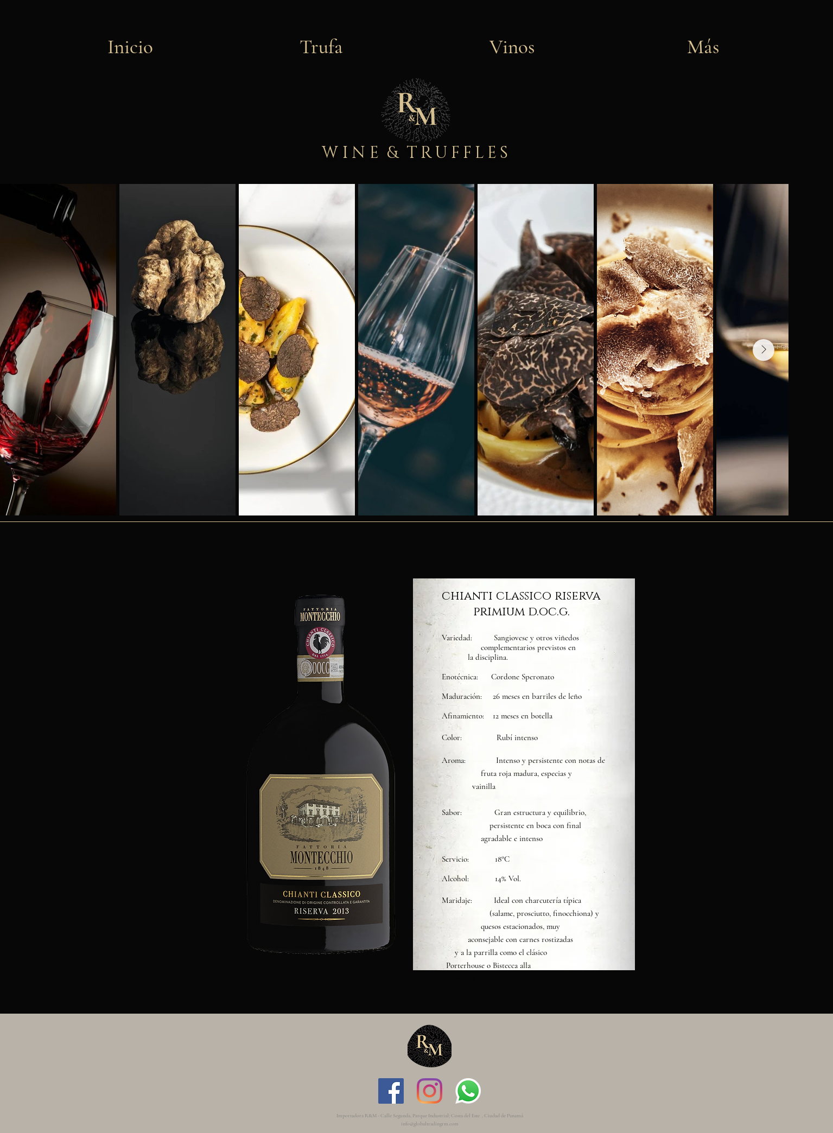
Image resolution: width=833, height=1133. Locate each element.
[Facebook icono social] (391, 1091)
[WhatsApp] (468, 1091)
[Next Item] (763, 350)
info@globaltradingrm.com (430, 1124)
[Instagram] (429, 1091)
